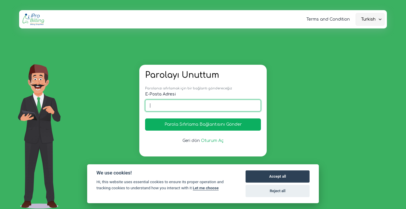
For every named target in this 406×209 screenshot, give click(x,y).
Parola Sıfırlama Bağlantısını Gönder (203, 124)
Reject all (278, 191)
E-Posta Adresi (160, 94)
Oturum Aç (212, 140)
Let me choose (206, 187)
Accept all (277, 176)
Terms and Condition (328, 19)
